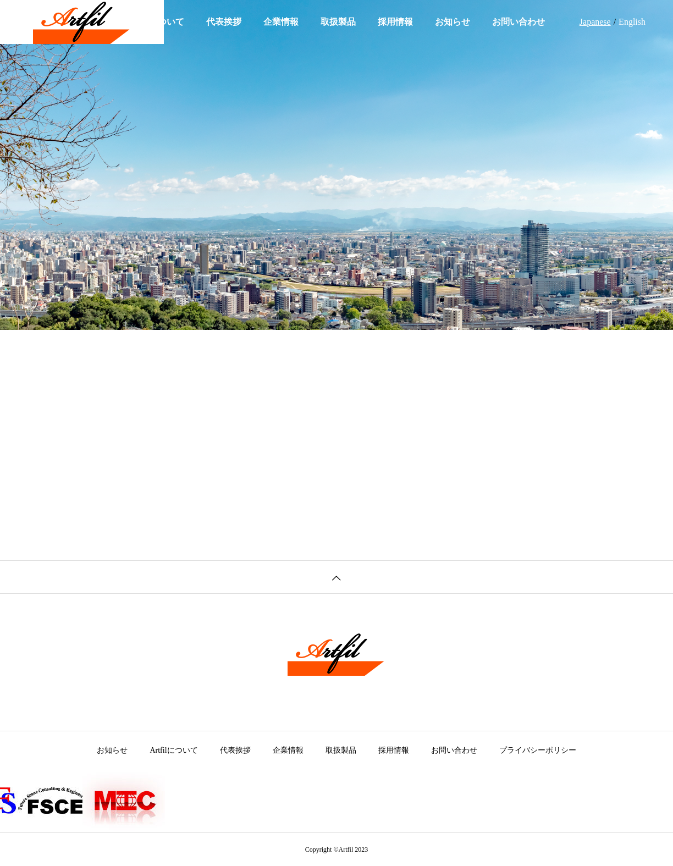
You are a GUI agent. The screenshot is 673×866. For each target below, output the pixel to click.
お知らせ (452, 21)
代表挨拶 (223, 21)
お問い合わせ (518, 21)
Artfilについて (173, 750)
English (632, 21)
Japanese (595, 21)
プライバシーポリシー (537, 750)
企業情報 (281, 21)
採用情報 (395, 21)
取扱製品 (338, 21)
